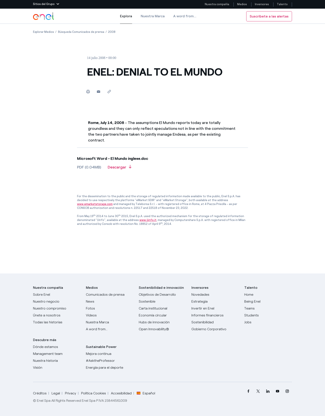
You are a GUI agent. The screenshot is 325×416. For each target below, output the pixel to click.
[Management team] (57, 353)
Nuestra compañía (217, 4)
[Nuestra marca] (110, 322)
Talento (282, 4)
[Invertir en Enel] (215, 308)
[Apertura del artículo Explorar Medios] (43, 31)
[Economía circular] (162, 315)
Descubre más (44, 340)
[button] (46, 4)
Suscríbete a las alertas (269, 16)
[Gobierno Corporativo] (215, 329)
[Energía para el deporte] (110, 367)
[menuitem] (248, 391)
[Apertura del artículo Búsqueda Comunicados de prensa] (81, 31)
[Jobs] (268, 322)
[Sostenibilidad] (215, 322)
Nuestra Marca (153, 16)
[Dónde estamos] (57, 346)
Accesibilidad (121, 393)
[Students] (268, 315)
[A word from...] (110, 329)
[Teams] (268, 308)
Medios (242, 4)
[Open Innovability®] (162, 329)
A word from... (184, 16)
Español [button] (146, 393)
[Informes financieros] (215, 315)
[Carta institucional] (162, 308)
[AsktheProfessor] (110, 360)
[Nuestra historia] (57, 360)
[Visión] (57, 367)
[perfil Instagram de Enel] (287, 391)
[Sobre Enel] (57, 294)
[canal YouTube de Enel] (277, 391)
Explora (126, 19)
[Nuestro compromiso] (57, 308)
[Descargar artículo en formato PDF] (119, 168)
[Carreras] (268, 294)
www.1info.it (147, 220)
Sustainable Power (101, 347)
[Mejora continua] (110, 353)
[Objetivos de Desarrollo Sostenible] (162, 298)
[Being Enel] (268, 301)
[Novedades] (215, 294)
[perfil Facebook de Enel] (248, 391)
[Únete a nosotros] (57, 315)
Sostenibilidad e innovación (161, 288)
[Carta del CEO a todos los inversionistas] (110, 301)
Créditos (40, 393)
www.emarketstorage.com (95, 204)
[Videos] (110, 315)
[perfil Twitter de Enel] (258, 391)
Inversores (262, 4)
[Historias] (57, 322)
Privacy (70, 393)
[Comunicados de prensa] (110, 294)
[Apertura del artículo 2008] (111, 31)
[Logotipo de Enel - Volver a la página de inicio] (44, 16)
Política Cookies (93, 393)
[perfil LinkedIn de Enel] (268, 391)
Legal (56, 393)
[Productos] (57, 301)
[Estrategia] (215, 301)
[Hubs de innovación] (162, 322)
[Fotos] (110, 308)
